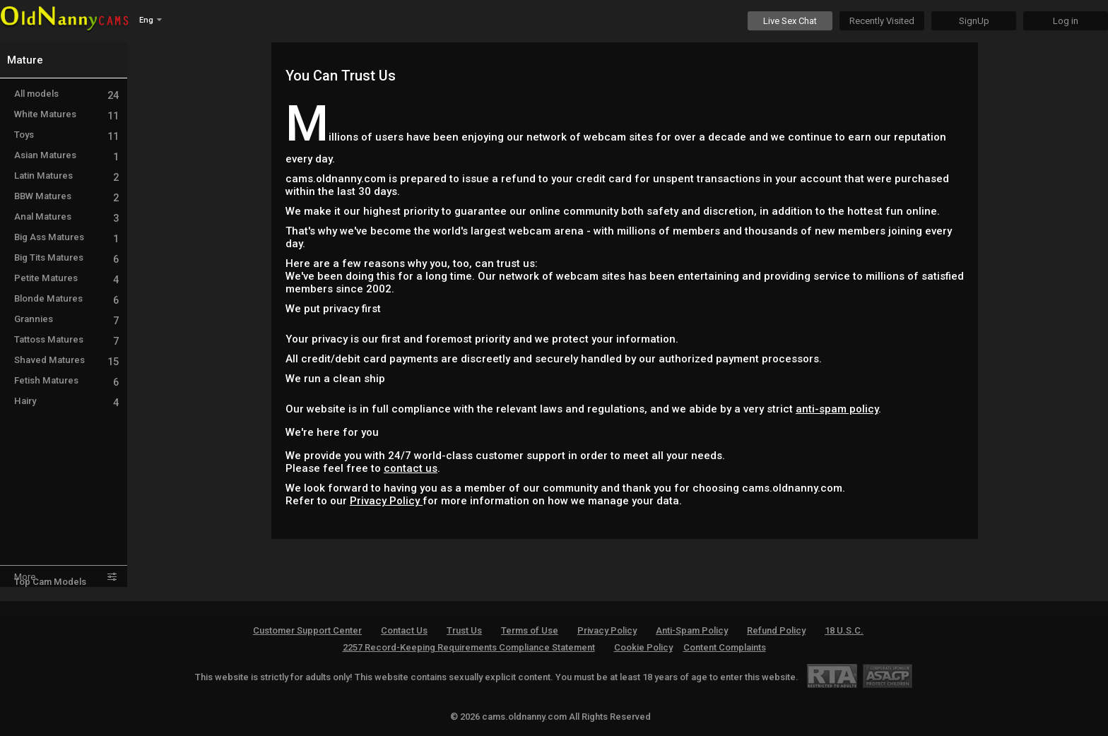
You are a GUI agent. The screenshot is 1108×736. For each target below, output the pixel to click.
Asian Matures (66, 155)
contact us (410, 468)
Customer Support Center (307, 630)
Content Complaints (724, 647)
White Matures (66, 114)
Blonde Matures (66, 298)
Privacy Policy (386, 500)
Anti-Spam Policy (692, 630)
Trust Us (464, 630)
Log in (1065, 21)
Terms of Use (529, 630)
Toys (66, 134)
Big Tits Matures (66, 257)
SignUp (974, 21)
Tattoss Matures (66, 339)
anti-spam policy (837, 409)
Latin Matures (66, 175)
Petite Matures (66, 278)
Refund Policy (776, 630)
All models (66, 93)
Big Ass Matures (66, 237)
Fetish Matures (66, 380)
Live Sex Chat (790, 21)
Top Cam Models (50, 581)
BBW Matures (66, 196)
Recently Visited (881, 21)
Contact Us (404, 630)
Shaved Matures (66, 360)
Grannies (66, 319)
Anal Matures (66, 216)
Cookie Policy (643, 647)
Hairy (66, 401)
